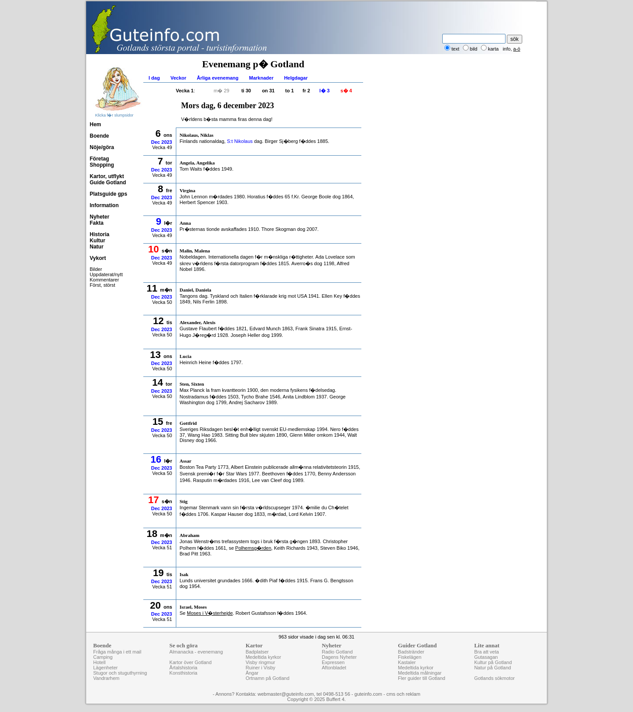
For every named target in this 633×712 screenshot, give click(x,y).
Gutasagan (486, 657)
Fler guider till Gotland (421, 678)
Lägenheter (105, 667)
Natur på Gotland (492, 667)
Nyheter (99, 217)
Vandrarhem (106, 678)
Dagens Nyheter (339, 657)
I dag (154, 77)
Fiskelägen (409, 657)
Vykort (98, 258)
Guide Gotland (108, 182)
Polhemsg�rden (253, 548)
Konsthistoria (183, 672)
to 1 (289, 90)
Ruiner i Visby (261, 667)
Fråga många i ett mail (117, 651)
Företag (99, 159)
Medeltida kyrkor (263, 657)
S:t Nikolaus (240, 141)
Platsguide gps (108, 194)
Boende (99, 136)
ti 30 (246, 90)
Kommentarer (104, 279)
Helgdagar (296, 77)
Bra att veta (486, 651)
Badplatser (257, 651)
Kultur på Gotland (493, 662)
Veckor (178, 77)
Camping (103, 657)
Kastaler (406, 662)
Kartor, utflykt (107, 176)
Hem (95, 124)
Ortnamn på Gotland (268, 678)
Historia (99, 234)
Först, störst (102, 285)
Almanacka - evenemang (196, 651)
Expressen (333, 662)
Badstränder (411, 651)
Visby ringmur (260, 662)
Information (104, 205)
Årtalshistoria (183, 667)
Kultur (97, 240)
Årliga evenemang (218, 77)
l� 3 (325, 90)
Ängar (252, 672)
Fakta (96, 223)
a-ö (516, 48)
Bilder (96, 269)
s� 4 (346, 90)
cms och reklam (403, 694)
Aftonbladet (334, 667)
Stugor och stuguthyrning (120, 672)
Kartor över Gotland (190, 662)
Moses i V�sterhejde (210, 613)
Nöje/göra (102, 147)
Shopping (102, 165)
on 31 (268, 90)
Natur (96, 247)
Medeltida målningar (419, 672)
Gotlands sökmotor (494, 678)
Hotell (99, 662)
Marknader (261, 77)
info (507, 48)
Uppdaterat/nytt (106, 274)
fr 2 (306, 90)
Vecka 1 (184, 90)
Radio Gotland (337, 651)
